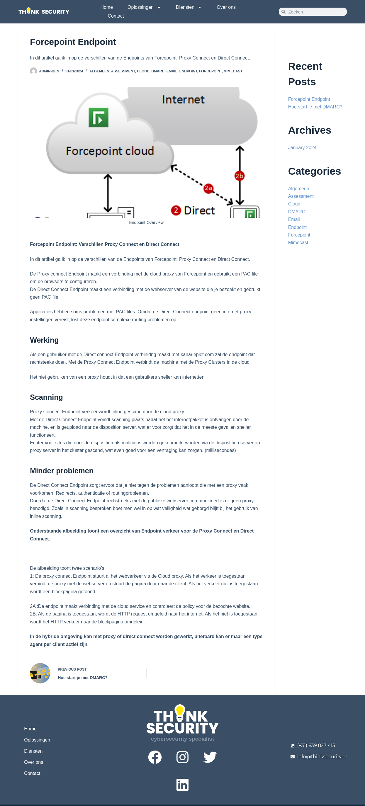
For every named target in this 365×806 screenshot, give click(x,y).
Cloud (143, 71)
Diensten (189, 7)
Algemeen (99, 71)
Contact (116, 15)
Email (172, 71)
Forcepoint (210, 71)
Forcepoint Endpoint (309, 99)
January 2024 (302, 147)
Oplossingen (144, 7)
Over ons (226, 7)
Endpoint (188, 71)
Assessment (123, 71)
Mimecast (233, 71)
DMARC (157, 71)
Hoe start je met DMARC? (315, 106)
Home (106, 7)
